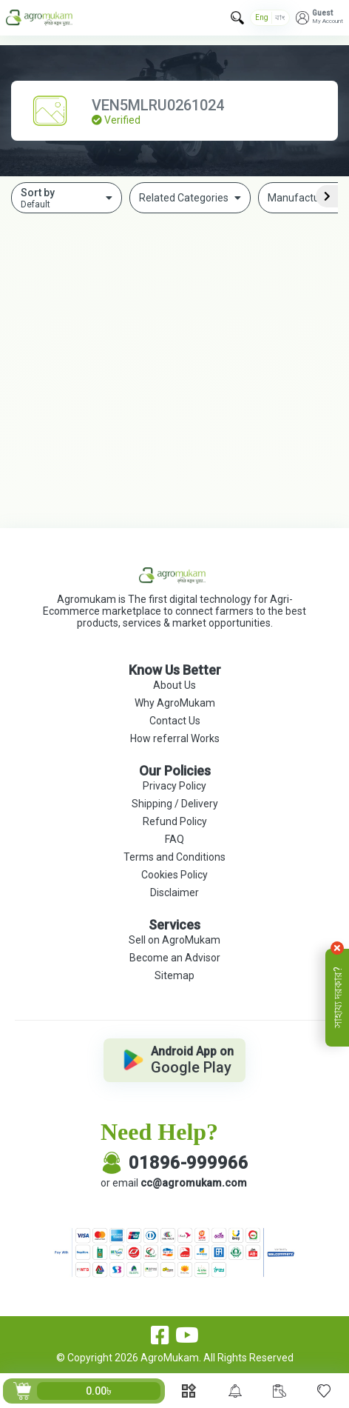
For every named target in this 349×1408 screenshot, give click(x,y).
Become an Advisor (174, 958)
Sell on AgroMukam (174, 940)
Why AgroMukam (175, 703)
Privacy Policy (174, 786)
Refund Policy (175, 821)
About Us (174, 685)
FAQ (174, 839)
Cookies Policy (174, 875)
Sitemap (174, 975)
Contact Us (174, 721)
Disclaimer (174, 892)
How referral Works (175, 738)
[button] (319, 18)
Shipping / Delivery (175, 804)
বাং (280, 17)
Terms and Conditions (174, 857)
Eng (261, 17)
